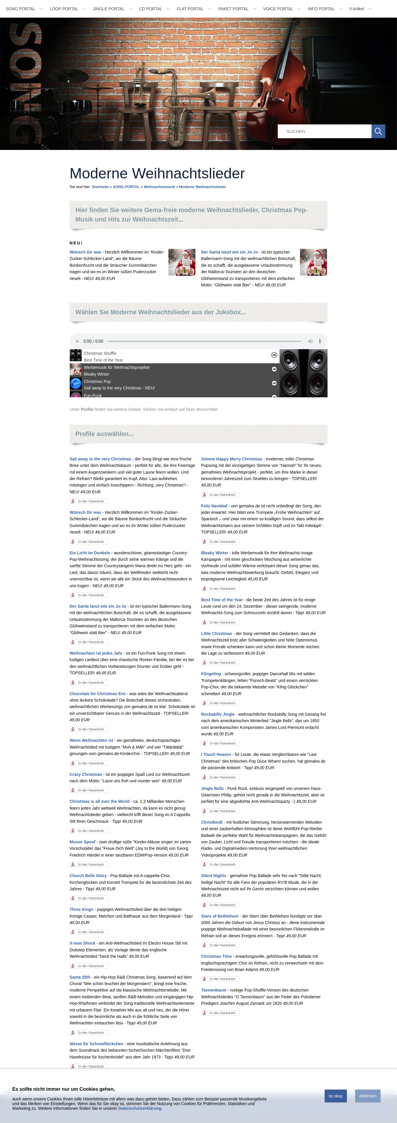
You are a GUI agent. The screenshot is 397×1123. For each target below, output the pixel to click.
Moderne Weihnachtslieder (202, 187)
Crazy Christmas (86, 774)
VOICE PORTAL (278, 8)
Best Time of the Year (222, 599)
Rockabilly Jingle (218, 714)
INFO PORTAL (321, 8)
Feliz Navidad (214, 506)
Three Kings (81, 909)
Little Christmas (216, 633)
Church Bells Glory (88, 875)
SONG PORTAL (20, 8)
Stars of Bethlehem (220, 916)
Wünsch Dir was (85, 252)
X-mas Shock (83, 943)
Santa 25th (80, 977)
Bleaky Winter (214, 552)
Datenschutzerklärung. (140, 1108)
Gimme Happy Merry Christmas (232, 459)
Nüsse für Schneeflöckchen (97, 1043)
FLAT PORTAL (190, 8)
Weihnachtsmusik (159, 187)
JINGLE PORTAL (109, 8)
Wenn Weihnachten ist (91, 740)
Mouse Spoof (83, 842)
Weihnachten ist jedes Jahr (96, 653)
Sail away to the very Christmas (100, 459)
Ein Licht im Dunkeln (90, 552)
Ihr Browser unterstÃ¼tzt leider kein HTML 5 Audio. (199, 341)
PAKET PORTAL (233, 8)
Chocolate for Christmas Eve (98, 693)
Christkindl (212, 822)
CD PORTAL (150, 8)
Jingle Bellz (212, 788)
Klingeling (211, 673)
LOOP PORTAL (64, 8)
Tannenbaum (213, 990)
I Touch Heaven (216, 754)
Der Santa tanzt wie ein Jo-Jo (229, 252)
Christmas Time (216, 956)
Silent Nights (213, 875)
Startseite (100, 187)
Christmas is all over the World (100, 801)
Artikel (357, 8)
